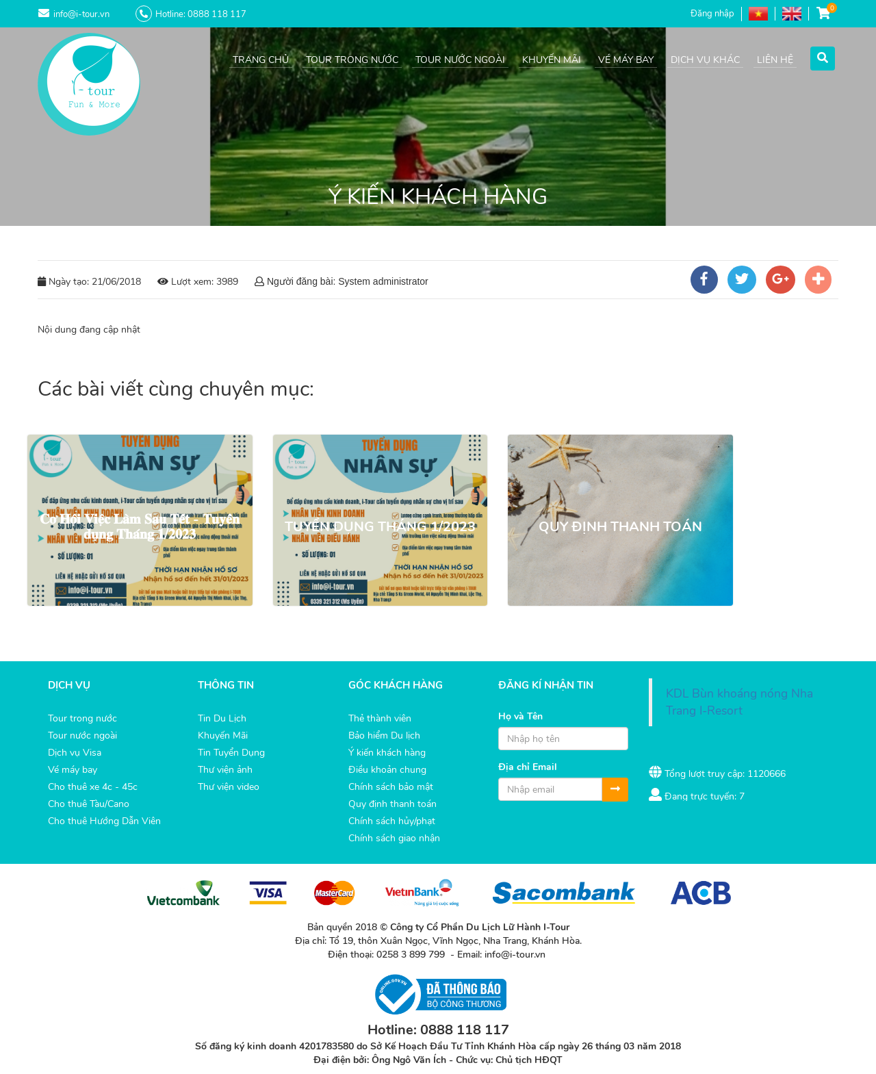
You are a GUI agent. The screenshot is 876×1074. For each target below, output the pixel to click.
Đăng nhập (712, 14)
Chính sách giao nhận (394, 838)
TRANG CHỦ (261, 59)
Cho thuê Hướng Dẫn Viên (104, 821)
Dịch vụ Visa (74, 752)
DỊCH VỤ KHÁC (705, 59)
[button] (822, 56)
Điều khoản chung (387, 769)
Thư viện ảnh (225, 769)
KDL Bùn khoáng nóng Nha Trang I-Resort (739, 702)
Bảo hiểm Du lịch (384, 735)
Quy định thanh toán (392, 803)
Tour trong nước (82, 718)
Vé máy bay (72, 769)
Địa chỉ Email (527, 766)
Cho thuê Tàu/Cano (88, 803)
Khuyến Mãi (223, 735)
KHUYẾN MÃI (551, 59)
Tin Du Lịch (222, 718)
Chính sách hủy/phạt (391, 821)
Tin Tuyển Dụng (231, 752)
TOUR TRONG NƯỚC (352, 59)
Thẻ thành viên (379, 718)
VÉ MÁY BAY (626, 59)
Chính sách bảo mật (390, 786)
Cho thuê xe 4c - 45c (93, 786)
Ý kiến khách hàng (387, 752)
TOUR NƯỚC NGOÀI (460, 59)
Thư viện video (228, 786)
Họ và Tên (520, 716)
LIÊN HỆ (775, 59)
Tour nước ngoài (82, 735)
